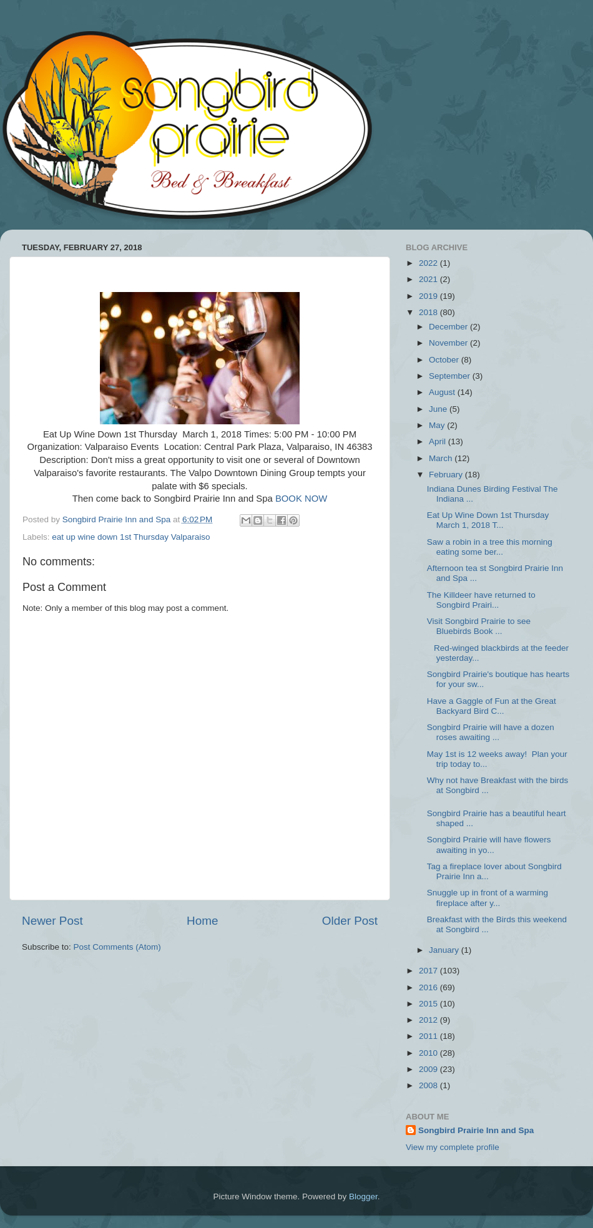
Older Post (350, 920)
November (449, 343)
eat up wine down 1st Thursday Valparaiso (131, 537)
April (438, 441)
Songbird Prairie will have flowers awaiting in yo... (489, 844)
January (445, 950)
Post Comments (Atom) (117, 947)
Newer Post (52, 920)
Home (202, 920)
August (443, 392)
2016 (429, 987)
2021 (429, 279)
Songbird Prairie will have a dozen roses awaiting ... (490, 732)
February (447, 474)
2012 (429, 1020)
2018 (429, 312)
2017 (429, 970)
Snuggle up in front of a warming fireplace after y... (487, 897)
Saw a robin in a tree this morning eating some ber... (489, 547)
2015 (429, 1003)
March (441, 458)
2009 (429, 1069)
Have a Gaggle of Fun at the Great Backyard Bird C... (491, 706)
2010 (429, 1053)
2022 (429, 263)
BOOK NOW (301, 499)
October (445, 359)
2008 (429, 1085)
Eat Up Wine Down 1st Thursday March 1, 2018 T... (489, 520)
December (449, 326)
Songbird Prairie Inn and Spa (476, 1130)
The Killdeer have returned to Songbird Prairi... (481, 600)
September (451, 376)
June (439, 409)
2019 (429, 296)
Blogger (363, 1196)
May (438, 425)
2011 (429, 1036)
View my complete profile (452, 1147)
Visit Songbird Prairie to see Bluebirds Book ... (479, 626)
